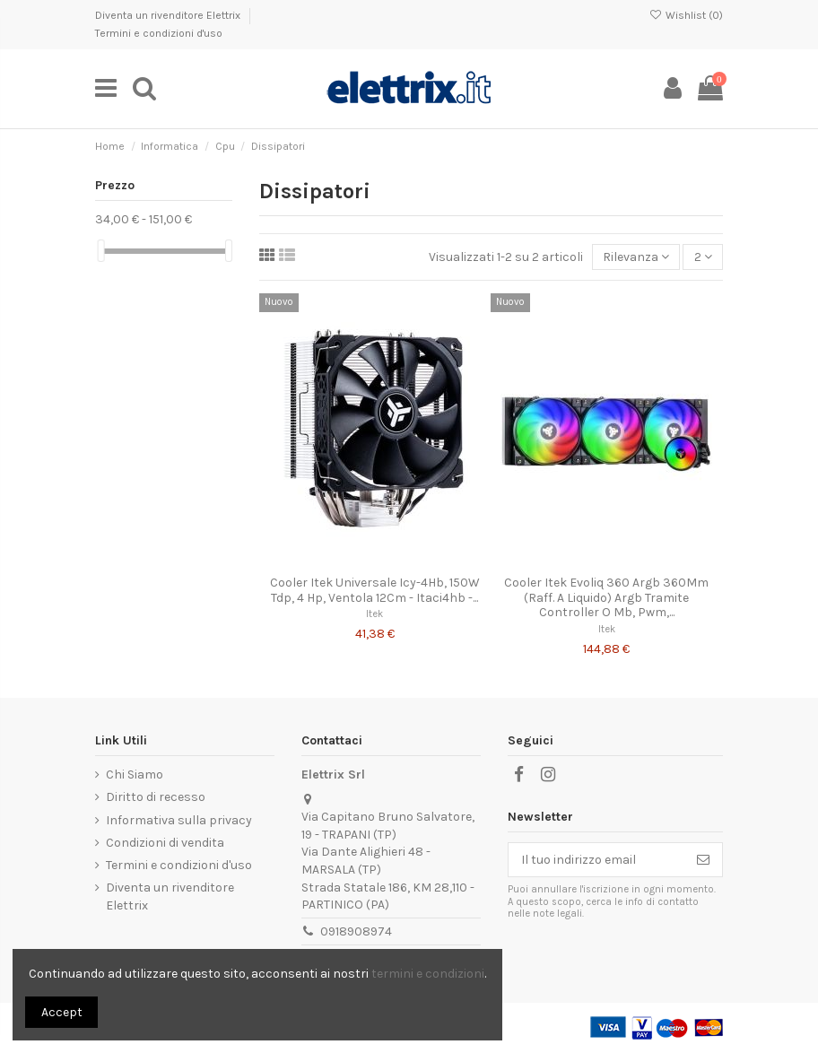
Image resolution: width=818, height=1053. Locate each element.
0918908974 (356, 931)
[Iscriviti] (703, 860)
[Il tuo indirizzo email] (596, 860)
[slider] (101, 250)
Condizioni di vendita (165, 842)
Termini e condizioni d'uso (158, 33)
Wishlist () (685, 15)
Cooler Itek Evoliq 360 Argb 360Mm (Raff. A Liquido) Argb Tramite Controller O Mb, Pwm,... (606, 598)
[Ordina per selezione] (636, 257)
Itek (374, 614)
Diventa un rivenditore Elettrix (169, 15)
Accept (62, 1012)
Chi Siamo (134, 774)
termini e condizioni (427, 973)
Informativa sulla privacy (179, 820)
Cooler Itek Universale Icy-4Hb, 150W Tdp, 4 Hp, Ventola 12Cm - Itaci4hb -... (375, 590)
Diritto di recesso (155, 797)
